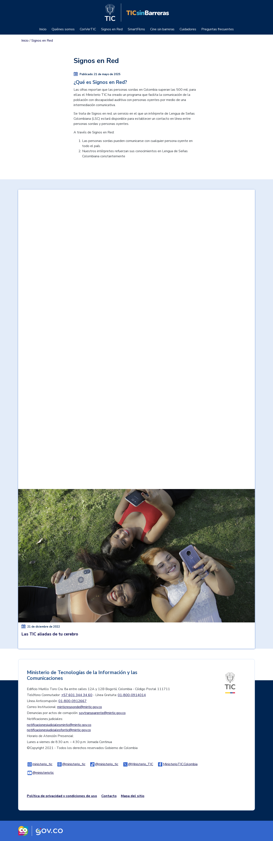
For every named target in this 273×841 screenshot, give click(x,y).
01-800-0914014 (132, 695)
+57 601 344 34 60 (76, 695)
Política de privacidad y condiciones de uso (62, 796)
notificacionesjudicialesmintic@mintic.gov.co (59, 725)
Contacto (109, 796)
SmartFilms (136, 29)
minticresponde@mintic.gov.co (79, 707)
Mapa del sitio (132, 796)
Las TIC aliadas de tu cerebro (50, 634)
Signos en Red (112, 29)
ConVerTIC (88, 29)
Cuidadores (188, 29)
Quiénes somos (63, 29)
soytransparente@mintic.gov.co (102, 713)
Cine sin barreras (162, 29)
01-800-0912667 (72, 701)
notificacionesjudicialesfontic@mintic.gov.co (59, 730)
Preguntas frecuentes (217, 29)
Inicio (42, 29)
